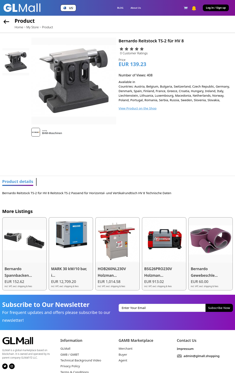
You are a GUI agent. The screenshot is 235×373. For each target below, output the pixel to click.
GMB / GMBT (69, 354)
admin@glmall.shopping (202, 356)
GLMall (65, 348)
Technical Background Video (80, 360)
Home (19, 27)
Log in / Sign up (216, 8)
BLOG (120, 7)
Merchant (126, 348)
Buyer (123, 354)
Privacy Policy (70, 366)
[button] (68, 8)
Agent (123, 360)
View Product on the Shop (138, 108)
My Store (32, 27)
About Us (136, 7)
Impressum (185, 349)
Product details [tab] (17, 181)
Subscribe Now (219, 308)
